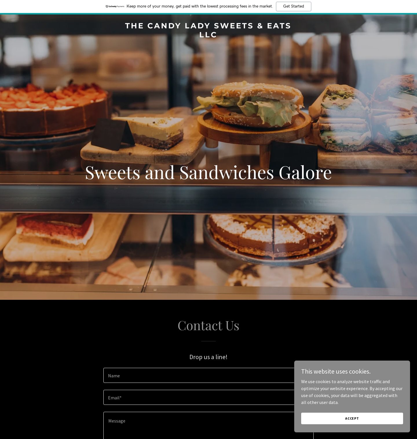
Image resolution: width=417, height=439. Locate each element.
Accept (352, 418)
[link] (208, 35)
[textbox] (208, 375)
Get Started (293, 6)
